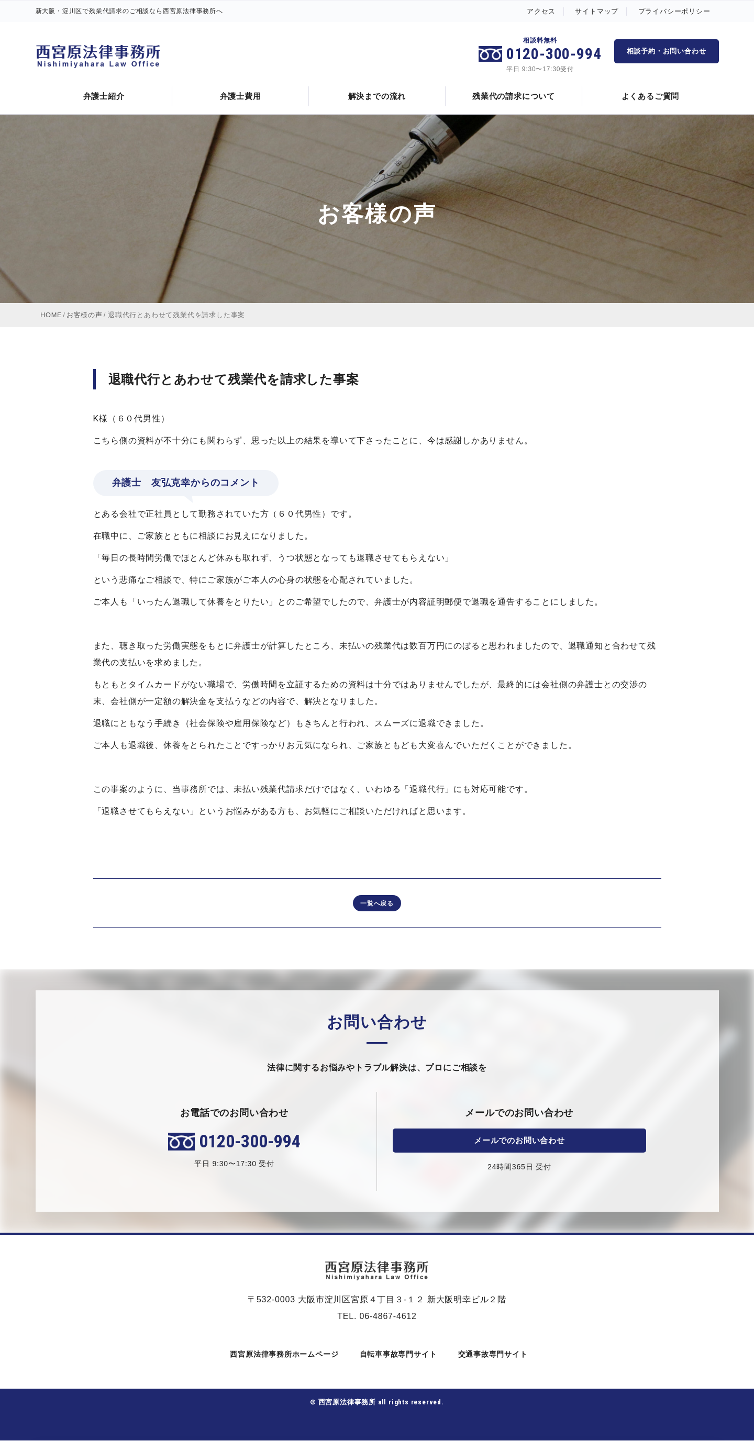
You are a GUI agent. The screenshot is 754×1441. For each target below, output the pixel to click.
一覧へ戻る (377, 903)
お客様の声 (85, 315)
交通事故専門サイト (491, 1354)
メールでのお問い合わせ (519, 1140)
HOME (51, 315)
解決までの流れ (377, 96)
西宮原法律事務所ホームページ (282, 1354)
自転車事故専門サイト (396, 1354)
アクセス (541, 11)
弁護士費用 (240, 96)
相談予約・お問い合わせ (666, 51)
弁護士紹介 (104, 96)
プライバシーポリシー (674, 11)
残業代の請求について (513, 96)
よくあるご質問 (651, 96)
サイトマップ (596, 11)
